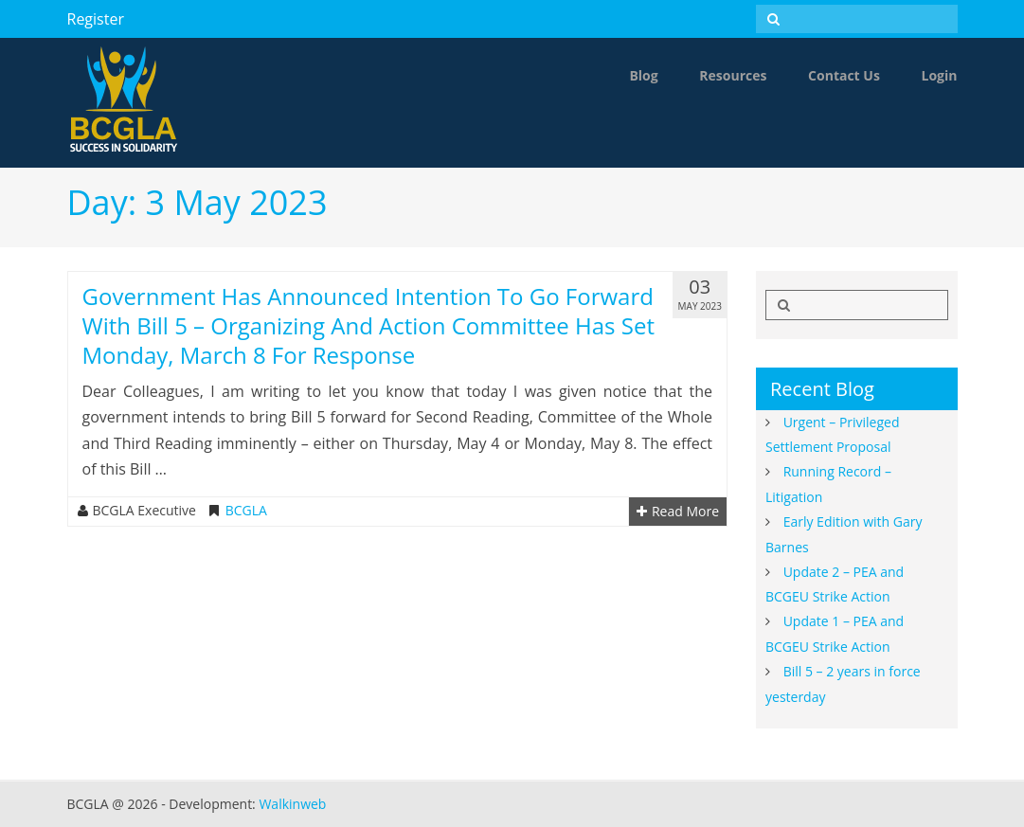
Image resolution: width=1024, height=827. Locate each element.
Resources (732, 75)
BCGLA (246, 510)
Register (95, 19)
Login (940, 75)
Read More (678, 511)
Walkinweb (292, 804)
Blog (643, 75)
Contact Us (844, 75)
